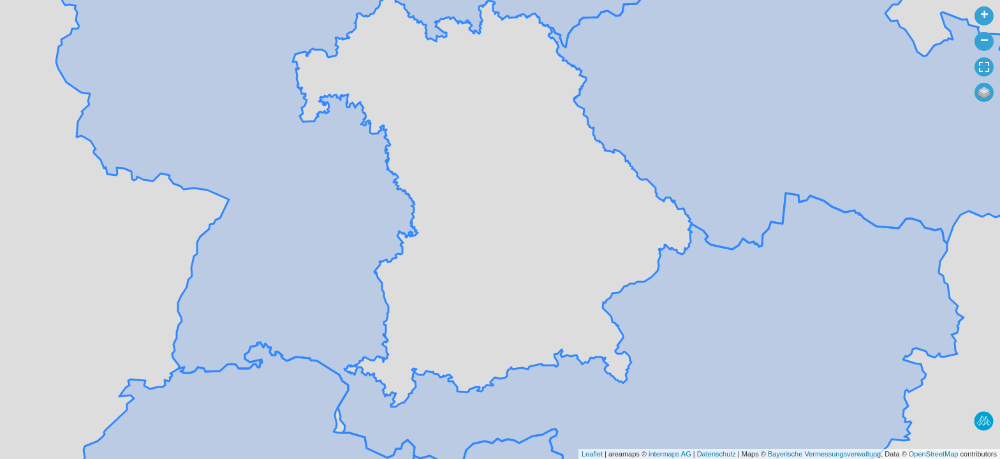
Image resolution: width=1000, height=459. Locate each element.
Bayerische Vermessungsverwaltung (824, 454)
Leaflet (592, 454)
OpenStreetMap (934, 454)
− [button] (984, 41)
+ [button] (984, 16)
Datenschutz (716, 454)
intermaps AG (670, 454)
